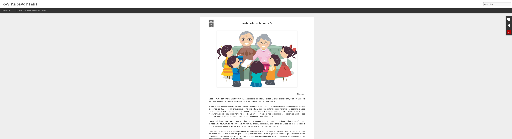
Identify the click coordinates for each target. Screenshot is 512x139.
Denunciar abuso (287, 137)
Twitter (43, 10)
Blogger (279, 137)
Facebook (27, 10)
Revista (20, 10)
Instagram (36, 10)
